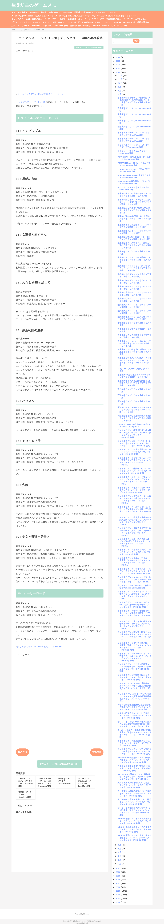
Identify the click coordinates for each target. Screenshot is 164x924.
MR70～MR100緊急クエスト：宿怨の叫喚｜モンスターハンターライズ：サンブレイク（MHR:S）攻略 (134, 759)
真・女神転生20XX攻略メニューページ (95, 22)
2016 (118, 887)
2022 (118, 72)
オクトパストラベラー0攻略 (55, 25)
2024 (118, 65)
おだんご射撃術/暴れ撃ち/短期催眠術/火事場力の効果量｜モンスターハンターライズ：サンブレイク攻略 (134, 707)
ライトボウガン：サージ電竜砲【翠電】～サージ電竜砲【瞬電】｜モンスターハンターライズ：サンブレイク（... (134, 614)
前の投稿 (96, 752)
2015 (118, 891)
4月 (120, 852)
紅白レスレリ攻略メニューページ (26, 25)
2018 (118, 879)
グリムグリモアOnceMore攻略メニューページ (40, 94)
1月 (120, 863)
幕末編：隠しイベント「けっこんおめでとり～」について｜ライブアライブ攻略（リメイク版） (134, 201)
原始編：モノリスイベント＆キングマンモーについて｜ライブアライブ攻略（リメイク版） (134, 409)
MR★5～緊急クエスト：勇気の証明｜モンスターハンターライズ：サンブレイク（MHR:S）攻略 (134, 820)
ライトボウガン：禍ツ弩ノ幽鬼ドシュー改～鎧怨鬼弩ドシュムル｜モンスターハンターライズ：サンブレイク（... (134, 635)
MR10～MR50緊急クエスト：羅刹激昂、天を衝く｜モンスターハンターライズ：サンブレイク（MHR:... (134, 776)
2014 (118, 895)
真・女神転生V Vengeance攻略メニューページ (32, 16)
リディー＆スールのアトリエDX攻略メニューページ (115, 16)
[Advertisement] (59, 70)
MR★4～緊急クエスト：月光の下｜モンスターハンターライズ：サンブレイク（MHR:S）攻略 (134, 829)
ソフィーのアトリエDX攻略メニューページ (71, 19)
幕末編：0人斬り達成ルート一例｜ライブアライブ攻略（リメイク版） (134, 376)
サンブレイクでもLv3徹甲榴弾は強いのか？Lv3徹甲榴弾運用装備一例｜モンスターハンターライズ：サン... (134, 724)
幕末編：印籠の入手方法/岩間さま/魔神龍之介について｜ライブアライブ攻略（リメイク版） (134, 383)
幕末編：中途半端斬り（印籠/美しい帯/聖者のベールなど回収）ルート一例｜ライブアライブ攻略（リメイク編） (134, 101)
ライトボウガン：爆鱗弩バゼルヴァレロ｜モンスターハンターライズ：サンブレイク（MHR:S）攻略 (134, 470)
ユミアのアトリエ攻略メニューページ (59, 22)
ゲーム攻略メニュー (140, 19)
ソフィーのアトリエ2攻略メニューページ (110, 19)
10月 (120, 83)
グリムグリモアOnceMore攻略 (89, 48)
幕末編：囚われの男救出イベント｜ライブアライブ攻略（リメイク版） (134, 194)
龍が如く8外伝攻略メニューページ (56, 12)
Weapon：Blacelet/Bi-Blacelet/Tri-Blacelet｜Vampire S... (134, 425)
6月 (120, 845)
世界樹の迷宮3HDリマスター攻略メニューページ (96, 12)
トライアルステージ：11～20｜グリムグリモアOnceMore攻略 (134, 140)
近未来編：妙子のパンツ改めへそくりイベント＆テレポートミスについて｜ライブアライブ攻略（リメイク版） (134, 361)
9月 (120, 87)
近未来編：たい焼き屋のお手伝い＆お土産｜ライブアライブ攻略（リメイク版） (134, 351)
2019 (118, 876)
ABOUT (36, 22)
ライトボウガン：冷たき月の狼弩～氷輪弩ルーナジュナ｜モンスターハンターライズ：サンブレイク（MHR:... (134, 624)
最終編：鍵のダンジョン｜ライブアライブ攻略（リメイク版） (134, 287)
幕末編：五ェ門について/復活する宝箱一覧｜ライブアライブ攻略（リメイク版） (134, 210)
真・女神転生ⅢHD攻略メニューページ (72, 16)
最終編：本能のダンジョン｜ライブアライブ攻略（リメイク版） (134, 293)
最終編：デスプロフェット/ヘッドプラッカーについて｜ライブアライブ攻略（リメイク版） (134, 268)
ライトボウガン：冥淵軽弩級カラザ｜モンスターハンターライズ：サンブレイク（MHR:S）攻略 (134, 677)
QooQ (86, 923)
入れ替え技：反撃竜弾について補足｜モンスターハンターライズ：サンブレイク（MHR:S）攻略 (134, 785)
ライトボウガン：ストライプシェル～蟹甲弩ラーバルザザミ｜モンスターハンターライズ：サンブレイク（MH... (134, 595)
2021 (118, 868)
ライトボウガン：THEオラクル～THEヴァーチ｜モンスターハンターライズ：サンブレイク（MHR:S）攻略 (134, 571)
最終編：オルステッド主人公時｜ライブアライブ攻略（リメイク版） (134, 318)
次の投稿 (22, 752)
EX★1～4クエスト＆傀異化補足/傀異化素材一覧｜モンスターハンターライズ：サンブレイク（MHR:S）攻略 (134, 733)
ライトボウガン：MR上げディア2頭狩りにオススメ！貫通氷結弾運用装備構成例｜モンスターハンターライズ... (134, 697)
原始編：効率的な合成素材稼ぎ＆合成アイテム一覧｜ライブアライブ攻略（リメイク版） (134, 418)
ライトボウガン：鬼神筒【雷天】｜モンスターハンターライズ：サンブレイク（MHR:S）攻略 (134, 551)
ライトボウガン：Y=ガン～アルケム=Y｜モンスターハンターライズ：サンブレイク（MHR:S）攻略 (134, 604)
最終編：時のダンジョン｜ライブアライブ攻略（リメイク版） (134, 281)
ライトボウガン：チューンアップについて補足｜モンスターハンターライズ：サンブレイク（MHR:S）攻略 (134, 751)
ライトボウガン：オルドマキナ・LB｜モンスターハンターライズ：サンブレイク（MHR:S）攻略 (134, 490)
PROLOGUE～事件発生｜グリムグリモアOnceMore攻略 (134, 182)
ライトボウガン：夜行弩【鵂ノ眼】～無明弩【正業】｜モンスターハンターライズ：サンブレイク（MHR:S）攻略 (134, 646)
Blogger (86, 914)
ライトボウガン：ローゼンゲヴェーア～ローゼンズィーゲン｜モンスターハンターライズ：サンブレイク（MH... (134, 480)
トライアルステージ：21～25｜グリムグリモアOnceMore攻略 (134, 134)
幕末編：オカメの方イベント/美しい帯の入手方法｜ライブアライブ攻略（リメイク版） (134, 245)
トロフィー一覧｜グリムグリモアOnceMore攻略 (132, 152)
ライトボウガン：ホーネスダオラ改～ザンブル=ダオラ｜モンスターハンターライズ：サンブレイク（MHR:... (134, 542)
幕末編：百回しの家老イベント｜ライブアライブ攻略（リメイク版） (134, 226)
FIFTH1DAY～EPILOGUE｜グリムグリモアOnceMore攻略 (134, 158)
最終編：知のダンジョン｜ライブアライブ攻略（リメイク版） (134, 275)
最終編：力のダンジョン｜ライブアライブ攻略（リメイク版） (134, 306)
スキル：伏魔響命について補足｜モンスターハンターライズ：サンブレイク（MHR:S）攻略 (134, 768)
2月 (120, 860)
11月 (120, 79)
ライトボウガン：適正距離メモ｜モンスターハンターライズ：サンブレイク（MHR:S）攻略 (134, 743)
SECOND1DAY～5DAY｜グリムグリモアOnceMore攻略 (134, 176)
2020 (118, 872)
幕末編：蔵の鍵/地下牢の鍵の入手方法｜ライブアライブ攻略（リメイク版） (134, 218)
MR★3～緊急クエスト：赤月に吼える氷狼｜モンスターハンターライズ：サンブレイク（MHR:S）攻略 (134, 837)
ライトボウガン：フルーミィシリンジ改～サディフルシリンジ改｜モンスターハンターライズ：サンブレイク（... (134, 510)
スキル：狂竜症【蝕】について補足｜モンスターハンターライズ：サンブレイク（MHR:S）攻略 (134, 715)
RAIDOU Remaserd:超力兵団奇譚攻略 (131, 22)
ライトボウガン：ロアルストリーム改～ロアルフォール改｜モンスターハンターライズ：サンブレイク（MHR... (134, 499)
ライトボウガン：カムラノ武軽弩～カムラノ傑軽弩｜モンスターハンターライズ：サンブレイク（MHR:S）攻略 (134, 667)
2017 (118, 883)
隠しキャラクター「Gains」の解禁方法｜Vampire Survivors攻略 (134, 586)
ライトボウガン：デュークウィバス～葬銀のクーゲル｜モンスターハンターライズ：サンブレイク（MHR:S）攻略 (134, 657)
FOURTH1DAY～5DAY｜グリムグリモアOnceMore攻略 (134, 164)
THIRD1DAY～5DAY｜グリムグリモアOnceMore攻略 (134, 170)
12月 (120, 75)
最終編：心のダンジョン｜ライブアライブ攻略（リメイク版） (134, 299)
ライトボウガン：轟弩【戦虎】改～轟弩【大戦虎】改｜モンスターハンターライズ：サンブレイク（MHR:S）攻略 (134, 433)
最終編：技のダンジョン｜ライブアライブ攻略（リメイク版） (134, 312)
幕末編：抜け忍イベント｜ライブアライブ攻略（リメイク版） (134, 232)
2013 (118, 898)
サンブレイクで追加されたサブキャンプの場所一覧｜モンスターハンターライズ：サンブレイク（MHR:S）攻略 (134, 811)
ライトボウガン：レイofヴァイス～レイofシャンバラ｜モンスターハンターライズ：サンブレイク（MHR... (134, 579)
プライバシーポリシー (21, 22)
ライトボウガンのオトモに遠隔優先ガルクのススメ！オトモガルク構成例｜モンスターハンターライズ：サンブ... (134, 686)
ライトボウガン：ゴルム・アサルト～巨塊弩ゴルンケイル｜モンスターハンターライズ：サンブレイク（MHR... (134, 561)
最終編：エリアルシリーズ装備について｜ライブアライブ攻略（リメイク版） (134, 259)
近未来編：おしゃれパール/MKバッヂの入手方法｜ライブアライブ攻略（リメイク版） (134, 343)
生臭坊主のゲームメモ (33, 5)
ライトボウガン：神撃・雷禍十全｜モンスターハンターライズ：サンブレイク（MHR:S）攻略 (134, 451)
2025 (118, 61)
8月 (120, 90)
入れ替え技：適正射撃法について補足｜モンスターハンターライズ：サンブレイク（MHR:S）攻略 (134, 801)
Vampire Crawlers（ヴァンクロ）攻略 (110, 25)
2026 (118, 57)
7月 (120, 94)
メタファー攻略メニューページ (25, 12)
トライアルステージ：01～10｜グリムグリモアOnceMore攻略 (134, 146)
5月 (120, 848)
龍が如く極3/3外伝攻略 (80, 25)
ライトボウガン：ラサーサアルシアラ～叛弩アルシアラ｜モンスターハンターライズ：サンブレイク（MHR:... (134, 461)
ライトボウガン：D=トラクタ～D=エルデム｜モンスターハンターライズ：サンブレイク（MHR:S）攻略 (134, 443)
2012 (118, 902)
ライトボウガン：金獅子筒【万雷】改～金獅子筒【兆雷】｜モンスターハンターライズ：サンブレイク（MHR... (134, 531)
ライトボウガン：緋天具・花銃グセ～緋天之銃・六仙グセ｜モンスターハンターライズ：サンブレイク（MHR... (134, 520)
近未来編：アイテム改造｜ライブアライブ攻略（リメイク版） (134, 336)
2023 (118, 68)
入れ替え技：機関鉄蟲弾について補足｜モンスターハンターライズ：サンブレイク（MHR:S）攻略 (134, 793)
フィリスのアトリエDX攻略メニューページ (30, 19)
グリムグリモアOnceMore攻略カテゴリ (60, 764)
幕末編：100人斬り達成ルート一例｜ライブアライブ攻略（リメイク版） (134, 238)
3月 (120, 856)
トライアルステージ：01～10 (31, 102)
